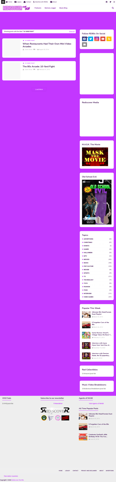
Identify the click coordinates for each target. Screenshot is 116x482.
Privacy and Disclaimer (89, 470)
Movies (97, 259)
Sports (97, 273)
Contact (27, 2)
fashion (97, 287)
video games (97, 297)
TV (97, 276)
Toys (97, 283)
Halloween (97, 252)
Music (97, 263)
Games (97, 249)
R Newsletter (58, 403)
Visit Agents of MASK (96, 403)
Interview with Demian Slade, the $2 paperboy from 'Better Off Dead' (100, 354)
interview (97, 293)
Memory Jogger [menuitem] (50, 8)
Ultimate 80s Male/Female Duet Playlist (101, 313)
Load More (39, 89)
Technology (97, 280)
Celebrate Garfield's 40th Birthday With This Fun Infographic (98, 436)
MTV (97, 256)
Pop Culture (97, 266)
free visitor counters (11, 476)
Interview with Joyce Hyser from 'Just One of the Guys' (100, 344)
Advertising (97, 239)
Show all (72, 31)
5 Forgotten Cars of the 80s (100, 323)
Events (97, 246)
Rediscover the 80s (17, 480)
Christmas (97, 242)
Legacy (17, 2)
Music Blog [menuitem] (63, 8)
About (53, 2)
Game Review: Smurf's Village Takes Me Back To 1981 (101, 334)
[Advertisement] (58, 21)
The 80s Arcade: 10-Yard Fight (39, 66)
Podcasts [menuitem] (38, 8)
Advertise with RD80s (40, 2)
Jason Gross (28, 49)
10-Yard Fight (30, 40)
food (97, 290)
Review (97, 269)
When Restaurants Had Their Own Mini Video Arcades (47, 45)
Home (9, 2)
